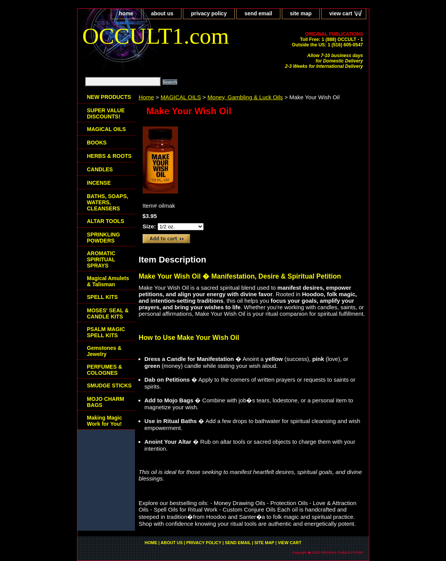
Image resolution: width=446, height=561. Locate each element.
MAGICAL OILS (181, 97)
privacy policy (209, 13)
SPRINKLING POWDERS (103, 237)
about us (162, 13)
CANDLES (100, 169)
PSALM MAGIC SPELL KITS (106, 332)
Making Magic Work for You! (104, 421)
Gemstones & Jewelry (104, 351)
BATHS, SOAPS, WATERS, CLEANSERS (107, 202)
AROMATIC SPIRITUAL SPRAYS (101, 259)
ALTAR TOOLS (105, 221)
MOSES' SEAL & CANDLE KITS (108, 313)
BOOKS (97, 142)
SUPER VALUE (106, 113)
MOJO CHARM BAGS (105, 402)
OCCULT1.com (155, 36)
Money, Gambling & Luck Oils (245, 97)
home (126, 13)
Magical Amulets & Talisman (108, 281)
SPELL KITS (102, 297)
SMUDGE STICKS (109, 385)
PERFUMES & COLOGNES (104, 370)
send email (258, 13)
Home (146, 97)
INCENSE (99, 183)
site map (301, 13)
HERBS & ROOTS (109, 156)
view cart (340, 13)
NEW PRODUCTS (109, 97)
